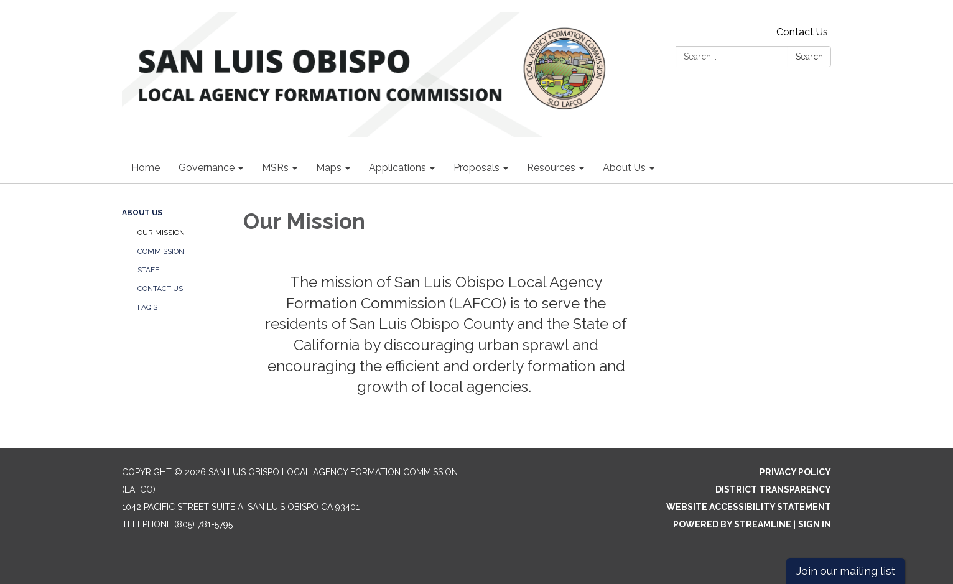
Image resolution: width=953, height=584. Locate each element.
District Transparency (773, 489)
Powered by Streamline (732, 524)
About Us (142, 212)
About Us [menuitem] (624, 168)
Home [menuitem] (145, 168)
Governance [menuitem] (207, 168)
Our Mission (161, 232)
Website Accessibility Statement (748, 507)
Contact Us (802, 32)
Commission (160, 251)
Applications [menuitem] (397, 168)
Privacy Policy (795, 472)
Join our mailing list (845, 570)
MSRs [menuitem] (275, 168)
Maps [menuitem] (329, 168)
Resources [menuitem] (551, 168)
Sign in (814, 524)
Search (809, 57)
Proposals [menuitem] (476, 168)
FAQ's (147, 307)
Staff (148, 270)
